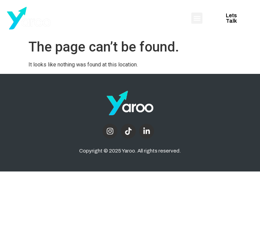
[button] (196, 18)
